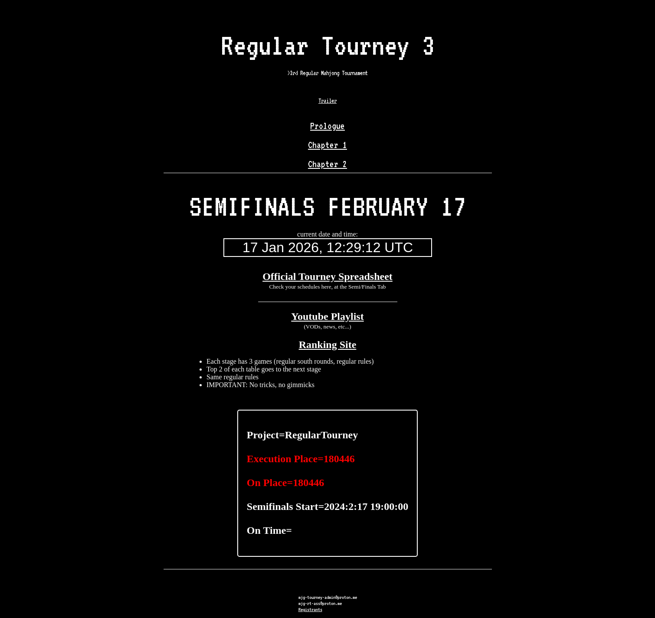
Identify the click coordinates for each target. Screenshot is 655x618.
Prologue (327, 126)
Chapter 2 (327, 164)
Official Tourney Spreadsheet (327, 276)
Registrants (310, 609)
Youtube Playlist (327, 316)
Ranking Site (328, 344)
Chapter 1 (327, 145)
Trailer (327, 100)
